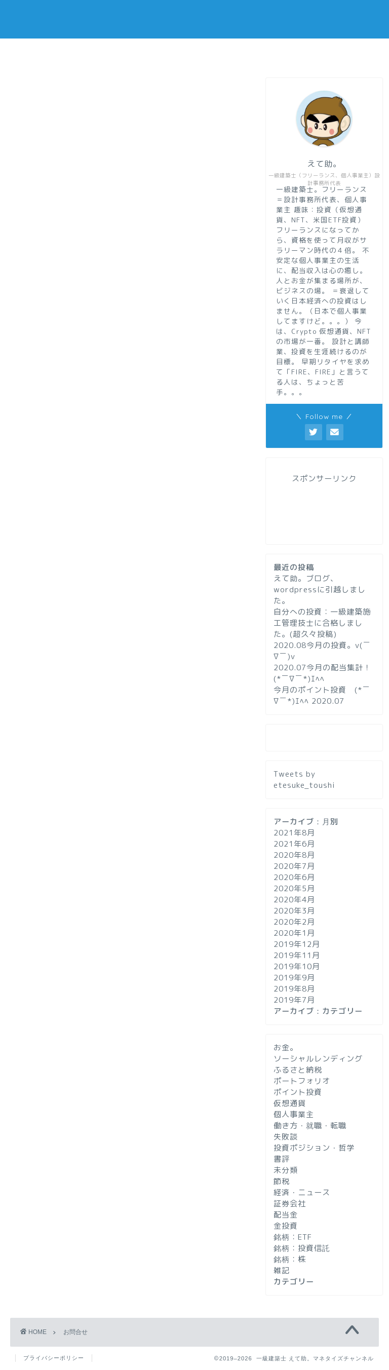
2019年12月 (297, 944)
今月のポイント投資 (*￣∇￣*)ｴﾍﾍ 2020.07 (322, 695)
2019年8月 (294, 988)
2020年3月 (294, 910)
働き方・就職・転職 (310, 1125)
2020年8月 (294, 855)
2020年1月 (294, 933)
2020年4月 (294, 899)
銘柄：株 (290, 1259)
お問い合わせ (316, 52)
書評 (282, 1159)
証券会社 (290, 1203)
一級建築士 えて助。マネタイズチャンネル (194, 19)
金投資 (286, 1226)
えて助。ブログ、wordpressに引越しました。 (320, 589)
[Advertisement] (128, 444)
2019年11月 (297, 955)
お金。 (286, 1047)
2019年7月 (294, 1000)
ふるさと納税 (298, 1069)
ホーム (73, 52)
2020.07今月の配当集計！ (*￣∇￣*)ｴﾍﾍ (322, 673)
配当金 (286, 1214)
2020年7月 (294, 866)
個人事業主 (294, 1114)
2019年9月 (294, 977)
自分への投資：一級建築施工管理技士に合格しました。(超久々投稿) (322, 622)
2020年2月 (294, 922)
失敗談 (286, 1136)
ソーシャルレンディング (318, 1058)
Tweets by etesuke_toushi (304, 779)
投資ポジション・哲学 (314, 1148)
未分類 (286, 1170)
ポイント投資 (298, 1092)
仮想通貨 (290, 1103)
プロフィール (194, 52)
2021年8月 (294, 832)
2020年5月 (294, 888)
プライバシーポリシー (53, 1358)
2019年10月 (297, 966)
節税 (282, 1181)
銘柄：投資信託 (302, 1248)
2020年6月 (294, 877)
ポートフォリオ (302, 1081)
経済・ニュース (302, 1192)
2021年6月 (294, 844)
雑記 (282, 1270)
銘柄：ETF (293, 1237)
